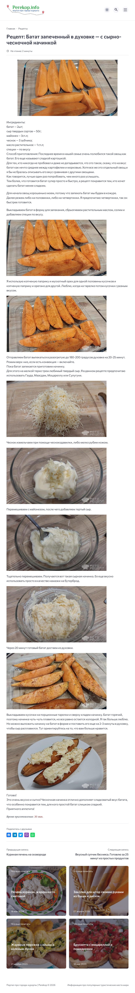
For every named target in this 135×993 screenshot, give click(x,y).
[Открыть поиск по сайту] (116, 10)
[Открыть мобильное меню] (125, 10)
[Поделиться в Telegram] (14, 835)
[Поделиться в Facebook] (8, 835)
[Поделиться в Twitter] (20, 835)
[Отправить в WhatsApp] (32, 835)
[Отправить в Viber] (26, 835)
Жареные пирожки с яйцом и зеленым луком (32, 947)
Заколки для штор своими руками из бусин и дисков (99, 894)
